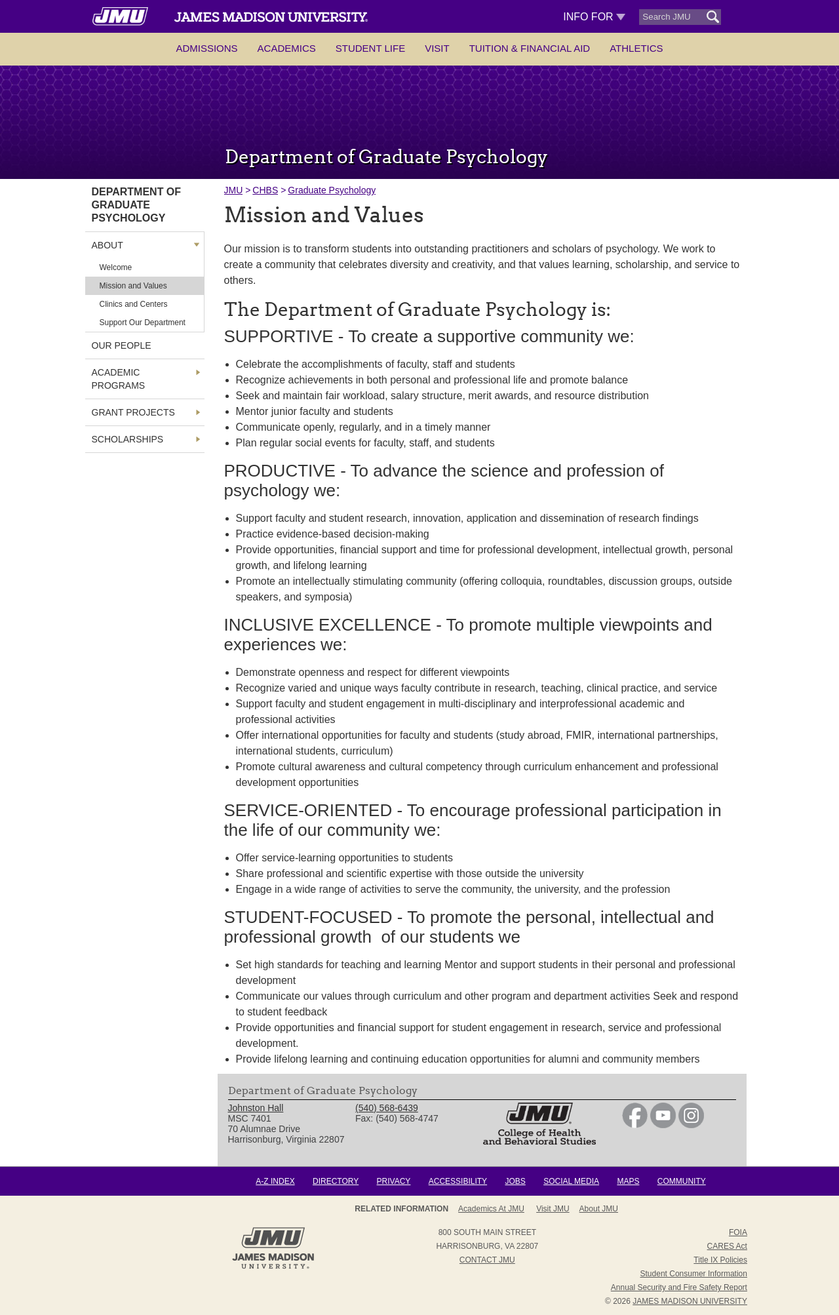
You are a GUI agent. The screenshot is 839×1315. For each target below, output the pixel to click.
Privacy (394, 1181)
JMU (233, 190)
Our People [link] (121, 345)
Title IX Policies (720, 1260)
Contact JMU (487, 1260)
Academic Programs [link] (119, 379)
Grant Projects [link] (133, 412)
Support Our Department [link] (142, 322)
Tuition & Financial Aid (529, 48)
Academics (287, 48)
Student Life (370, 48)
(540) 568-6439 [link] (386, 1108)
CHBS (265, 190)
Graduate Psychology (332, 190)
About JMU (598, 1208)
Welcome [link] (116, 267)
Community (681, 1181)
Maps (628, 1181)
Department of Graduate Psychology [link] (137, 205)
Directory (336, 1181)
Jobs (515, 1181)
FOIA (738, 1232)
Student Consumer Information (693, 1273)
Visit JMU (552, 1208)
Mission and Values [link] (133, 285)
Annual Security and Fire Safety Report (679, 1287)
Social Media (571, 1181)
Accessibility (458, 1181)
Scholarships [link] (128, 439)
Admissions (206, 48)
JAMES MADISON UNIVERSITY (690, 1301)
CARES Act (727, 1246)
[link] (635, 1125)
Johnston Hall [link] (256, 1108)
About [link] (107, 245)
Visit (437, 48)
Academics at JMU (491, 1208)
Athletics (636, 48)
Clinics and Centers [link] (134, 304)
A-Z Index (275, 1181)
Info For (594, 16)
